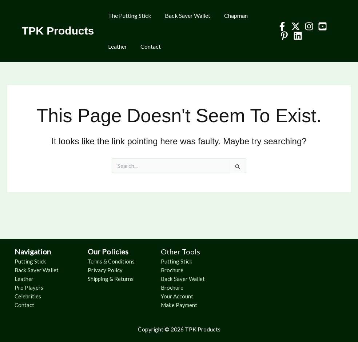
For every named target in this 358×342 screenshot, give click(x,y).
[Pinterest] (282, 35)
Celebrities (28, 296)
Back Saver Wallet (184, 15)
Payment (188, 304)
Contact (148, 46)
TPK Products (58, 31)
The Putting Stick (128, 15)
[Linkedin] (295, 35)
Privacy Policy (105, 269)
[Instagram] (306, 26)
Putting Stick (31, 261)
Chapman (231, 15)
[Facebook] (280, 26)
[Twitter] (293, 26)
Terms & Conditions (112, 261)
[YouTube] (320, 26)
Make (169, 304)
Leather (116, 46)
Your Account (178, 296)
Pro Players (29, 287)
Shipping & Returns (111, 278)
